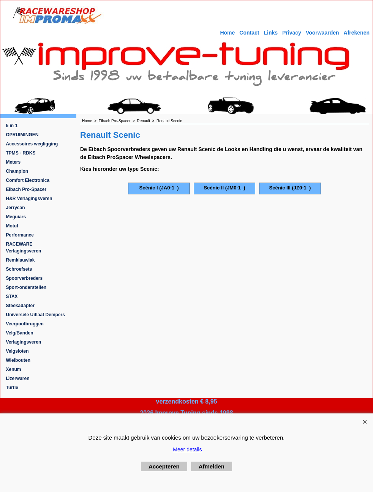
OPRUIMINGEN (22, 134)
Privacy (291, 33)
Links (271, 33)
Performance (20, 235)
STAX (12, 296)
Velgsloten (17, 351)
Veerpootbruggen (25, 323)
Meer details (187, 449)
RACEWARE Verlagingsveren (23, 247)
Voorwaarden (322, 33)
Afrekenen (357, 33)
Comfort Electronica (28, 180)
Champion (17, 171)
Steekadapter (20, 305)
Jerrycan (15, 207)
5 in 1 (12, 125)
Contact (249, 33)
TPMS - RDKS (21, 153)
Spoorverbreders (24, 278)
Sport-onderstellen (26, 287)
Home (227, 33)
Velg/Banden (19, 333)
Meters (13, 162)
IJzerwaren (18, 378)
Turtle (12, 387)
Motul (12, 226)
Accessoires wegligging (32, 144)
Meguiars (16, 216)
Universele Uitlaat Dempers (35, 314)
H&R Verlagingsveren (29, 198)
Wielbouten (18, 360)
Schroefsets (19, 269)
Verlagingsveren (23, 342)
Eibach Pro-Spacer (26, 189)
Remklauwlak (20, 260)
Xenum (13, 369)
